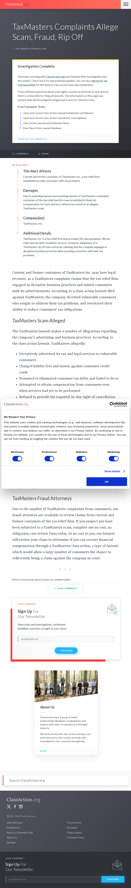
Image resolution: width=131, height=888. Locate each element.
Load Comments (65, 588)
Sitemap (11, 842)
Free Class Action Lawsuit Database (42, 128)
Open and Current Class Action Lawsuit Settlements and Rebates (58, 113)
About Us (12, 837)
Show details (112, 471)
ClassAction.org (55, 76)
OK (107, 481)
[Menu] (126, 4)
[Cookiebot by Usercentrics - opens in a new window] (112, 404)
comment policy (62, 579)
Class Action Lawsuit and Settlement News (46, 123)
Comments (20, 153)
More (43, 751)
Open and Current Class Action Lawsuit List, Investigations (55, 117)
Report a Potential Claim (20, 832)
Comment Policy (75, 837)
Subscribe (66, 650)
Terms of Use (74, 822)
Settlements (13, 827)
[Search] (65, 780)
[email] (66, 639)
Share (43, 153)
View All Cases (15, 822)
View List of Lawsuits (32, 139)
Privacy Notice (74, 832)
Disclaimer (72, 827)
